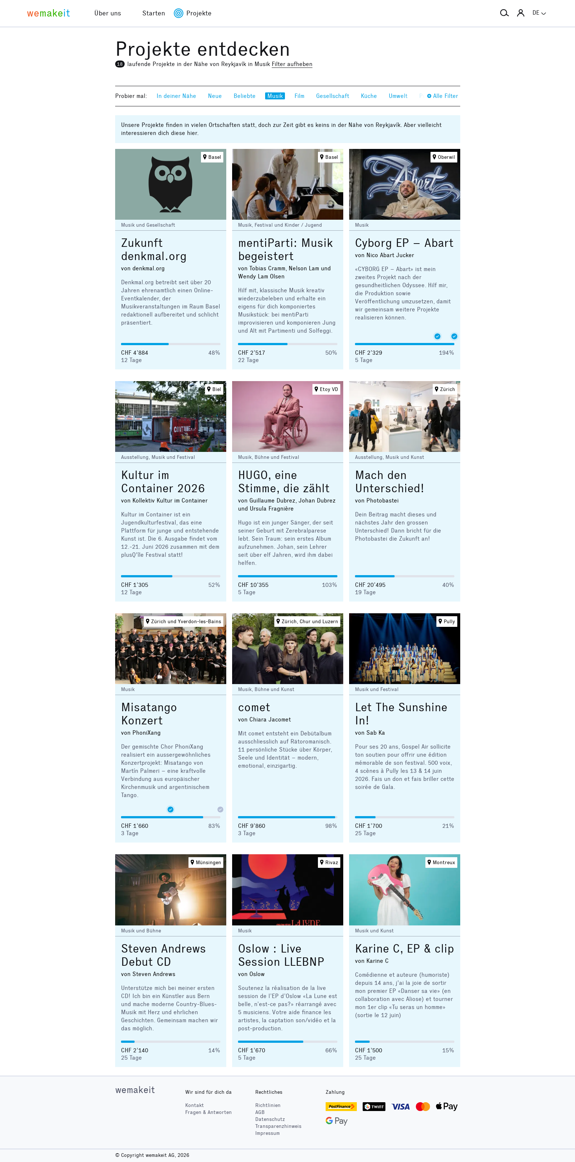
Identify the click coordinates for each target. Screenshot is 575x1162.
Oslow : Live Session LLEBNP (281, 955)
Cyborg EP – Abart (404, 243)
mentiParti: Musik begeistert (285, 249)
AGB (260, 1112)
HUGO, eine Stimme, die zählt (284, 482)
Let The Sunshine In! (401, 714)
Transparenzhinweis (278, 1126)
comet (254, 707)
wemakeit (135, 1090)
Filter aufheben (292, 64)
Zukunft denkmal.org (154, 249)
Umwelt (398, 95)
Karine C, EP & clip (404, 949)
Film (299, 95)
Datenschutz (270, 1119)
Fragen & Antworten (208, 1112)
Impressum (267, 1133)
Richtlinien (268, 1105)
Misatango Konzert (149, 714)
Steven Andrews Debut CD (163, 955)
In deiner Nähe (176, 95)
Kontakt (194, 1105)
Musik (275, 95)
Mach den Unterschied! (389, 482)
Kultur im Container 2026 (163, 482)
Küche (369, 95)
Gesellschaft (332, 95)
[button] (504, 13)
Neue (215, 95)
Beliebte (245, 95)
